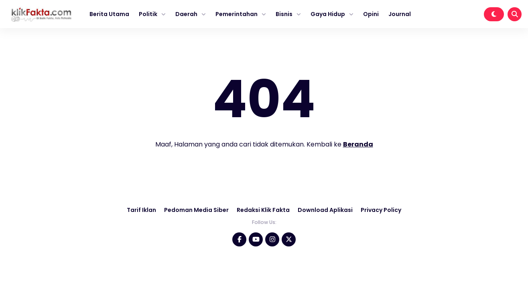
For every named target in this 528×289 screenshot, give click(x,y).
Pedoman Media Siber (196, 210)
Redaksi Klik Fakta (263, 210)
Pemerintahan (236, 14)
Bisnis (284, 14)
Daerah (186, 14)
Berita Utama (109, 14)
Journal (399, 14)
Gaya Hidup (328, 14)
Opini (371, 14)
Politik (148, 14)
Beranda (358, 144)
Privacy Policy (381, 210)
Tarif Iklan (141, 210)
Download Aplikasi (325, 210)
